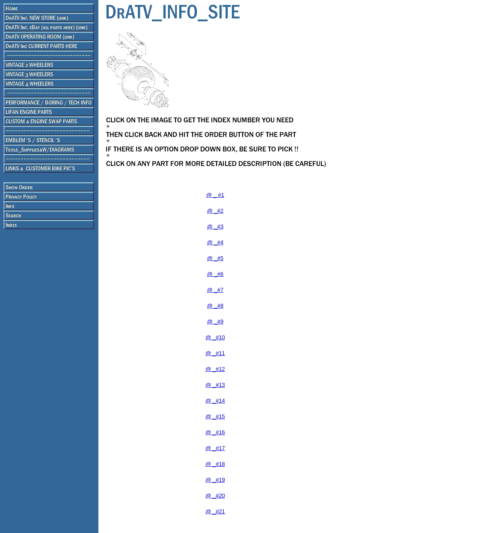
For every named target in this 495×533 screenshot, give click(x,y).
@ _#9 (215, 321)
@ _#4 (215, 242)
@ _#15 (215, 416)
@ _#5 (215, 258)
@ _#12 (215, 369)
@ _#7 (215, 290)
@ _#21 (215, 511)
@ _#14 (215, 400)
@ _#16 (215, 432)
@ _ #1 (215, 195)
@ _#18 (215, 464)
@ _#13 (215, 385)
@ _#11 (215, 353)
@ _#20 (215, 495)
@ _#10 (215, 337)
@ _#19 (215, 480)
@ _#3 (215, 226)
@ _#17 (215, 448)
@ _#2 (215, 210)
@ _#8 (215, 305)
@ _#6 (215, 274)
